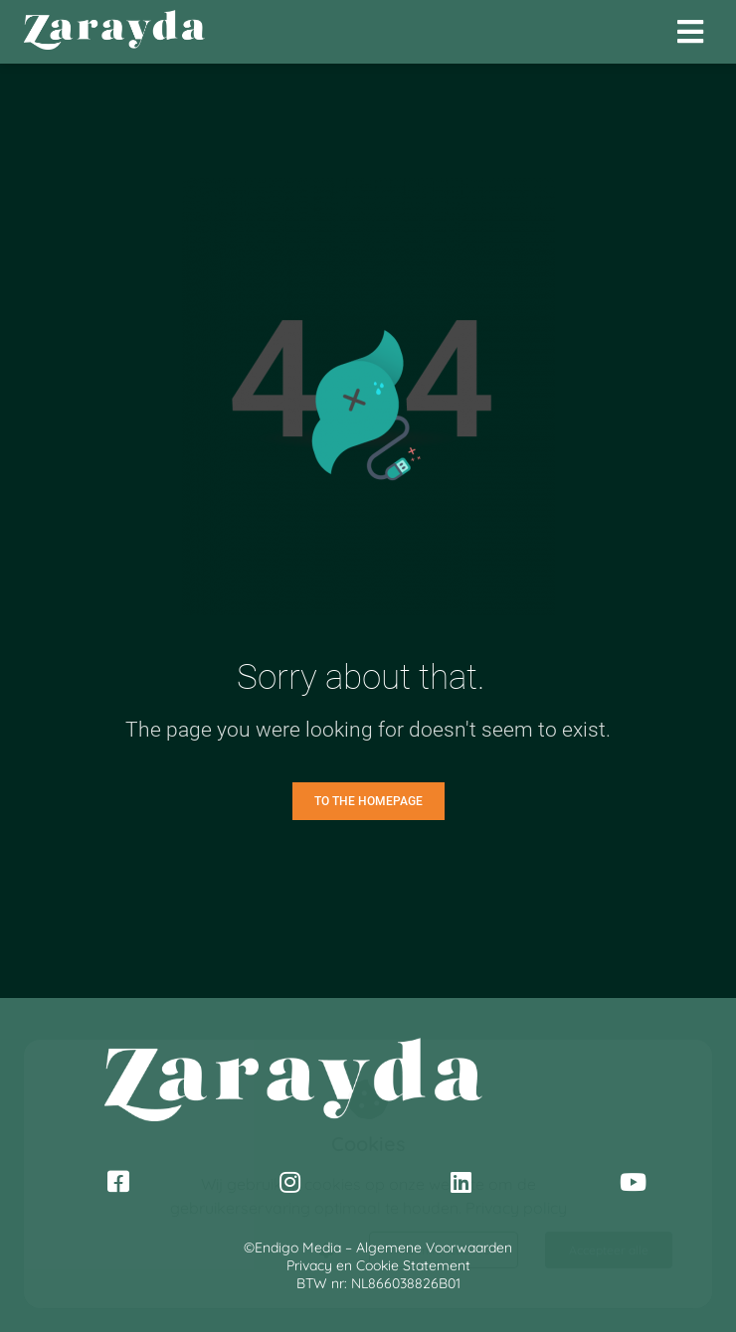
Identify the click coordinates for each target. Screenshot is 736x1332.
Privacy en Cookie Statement (378, 1265)
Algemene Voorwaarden (434, 1247)
